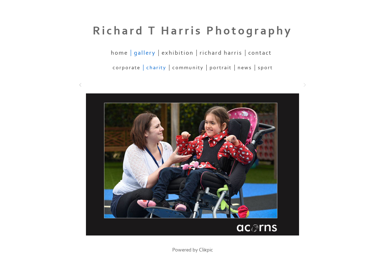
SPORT (265, 68)
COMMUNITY (188, 68)
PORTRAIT (221, 68)
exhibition (178, 53)
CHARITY (156, 68)
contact (260, 53)
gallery (145, 53)
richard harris (221, 53)
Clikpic (206, 250)
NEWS (245, 68)
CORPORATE (126, 68)
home (119, 53)
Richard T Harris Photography (192, 31)
